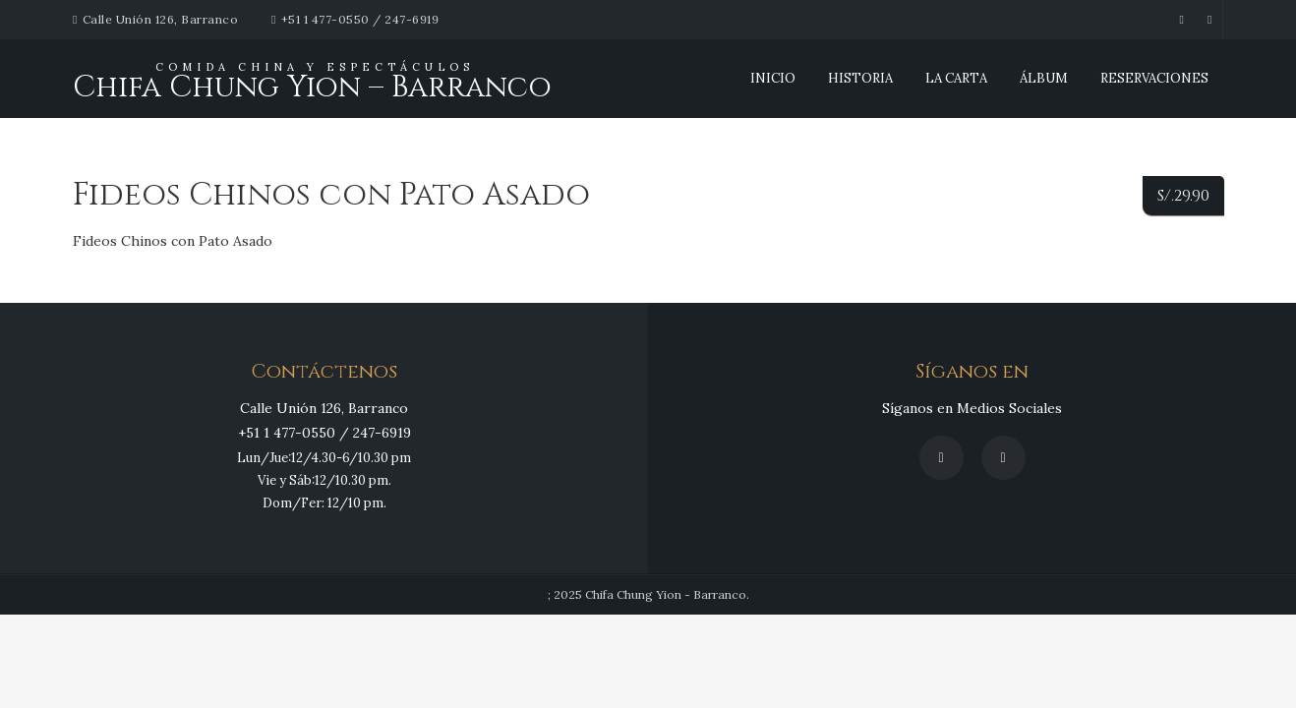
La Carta (956, 78)
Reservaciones (1154, 78)
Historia (860, 78)
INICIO (772, 78)
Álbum (1044, 78)
